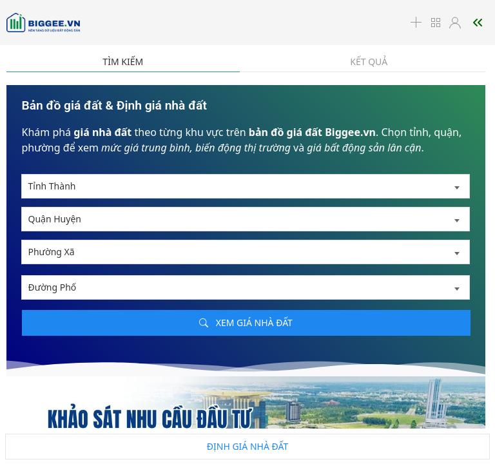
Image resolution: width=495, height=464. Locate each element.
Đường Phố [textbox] (52, 287)
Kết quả (368, 61)
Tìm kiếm (122, 61)
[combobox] (245, 186)
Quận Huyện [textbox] (54, 219)
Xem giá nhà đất (246, 322)
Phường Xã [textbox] (51, 252)
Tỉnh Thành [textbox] (52, 186)
